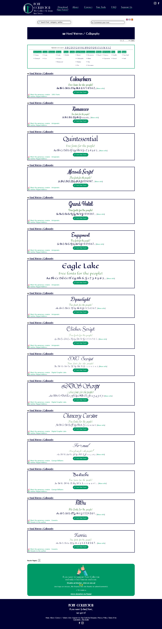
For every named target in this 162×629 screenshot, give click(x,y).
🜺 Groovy (105, 55)
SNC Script (80, 359)
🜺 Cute (44, 58)
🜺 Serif (124, 58)
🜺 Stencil (114, 58)
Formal (80, 445)
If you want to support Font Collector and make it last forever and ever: (81, 578)
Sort (132, 40)
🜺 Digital (98, 55)
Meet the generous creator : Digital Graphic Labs (48, 372)
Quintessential (80, 138)
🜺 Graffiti (114, 55)
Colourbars (80, 79)
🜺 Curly (58, 55)
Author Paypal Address (38, 96)
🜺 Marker (78, 62)
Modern (98, 52)
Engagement (80, 235)
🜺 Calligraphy (79, 58)
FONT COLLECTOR (42, 5)
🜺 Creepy (36, 55)
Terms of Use (112, 618)
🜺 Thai (88, 62)
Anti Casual (37, 52)
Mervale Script (80, 171)
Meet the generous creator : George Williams (46, 460)
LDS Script (80, 387)
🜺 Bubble (66, 55)
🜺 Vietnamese (90, 65)
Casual (45, 52)
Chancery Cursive (81, 416)
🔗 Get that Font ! (80, 92)
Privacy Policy (102, 618)
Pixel (119, 52)
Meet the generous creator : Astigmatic (45, 123)
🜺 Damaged (36, 58)
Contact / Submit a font (63, 618)
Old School (106, 52)
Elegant (58, 52)
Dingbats (51, 52)
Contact (88, 7)
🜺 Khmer (88, 58)
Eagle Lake (80, 266)
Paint (113, 52)
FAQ (113, 7)
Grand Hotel (81, 204)
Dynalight (80, 299)
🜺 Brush (77, 55)
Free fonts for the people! (80, 85)
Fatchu (80, 504)
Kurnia (80, 534)
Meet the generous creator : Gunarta (43, 520)
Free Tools (101, 7)
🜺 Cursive (58, 58)
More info (100, 88)
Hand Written (80, 52)
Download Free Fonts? (62, 8)
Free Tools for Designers (89, 618)
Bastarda (81, 474)
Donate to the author (38, 522)
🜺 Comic (44, 55)
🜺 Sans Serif (125, 55)
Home (47, 618)
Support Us (126, 7)
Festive (66, 52)
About (75, 7)
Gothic (72, 52)
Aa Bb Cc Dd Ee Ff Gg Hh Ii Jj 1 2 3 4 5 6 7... (76, 88)
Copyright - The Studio (81, 620)
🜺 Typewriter (106, 58)
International (90, 52)
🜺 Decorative (90, 55)
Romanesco (80, 108)
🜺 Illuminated (59, 62)
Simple (124, 52)
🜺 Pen (77, 65)
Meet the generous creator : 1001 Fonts (45, 94)
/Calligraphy (47, 73)
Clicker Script (81, 329)
